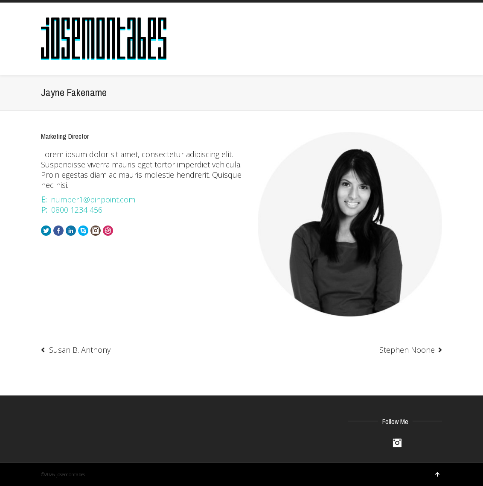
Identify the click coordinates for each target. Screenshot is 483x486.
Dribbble (108, 230)
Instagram (95, 230)
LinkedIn (71, 230)
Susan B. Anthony (80, 350)
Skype (83, 230)
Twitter (46, 230)
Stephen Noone (407, 350)
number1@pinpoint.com (93, 199)
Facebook (58, 230)
